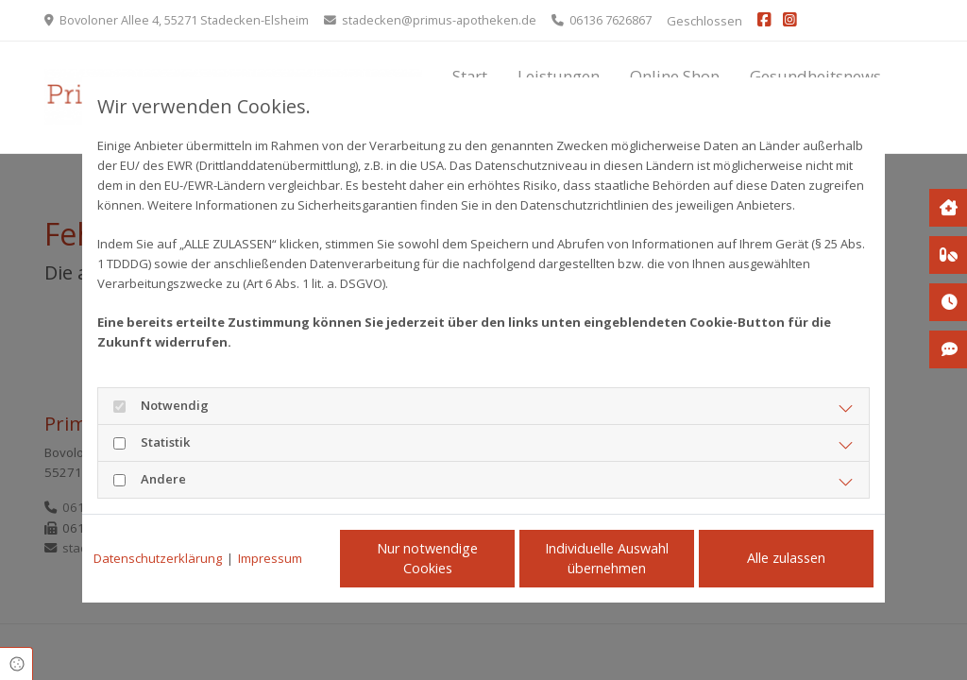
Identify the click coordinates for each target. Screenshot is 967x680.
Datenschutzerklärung (157, 558)
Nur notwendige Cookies (427, 558)
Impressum (270, 558)
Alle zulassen (786, 558)
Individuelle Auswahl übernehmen (607, 558)
